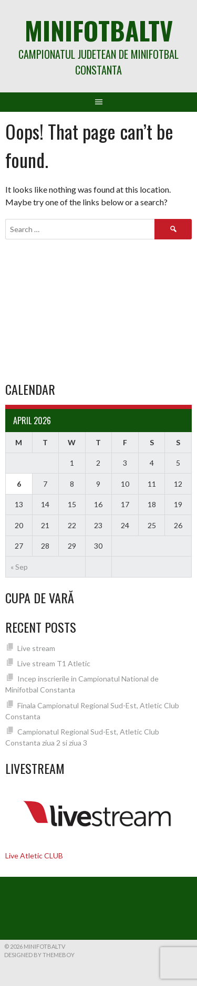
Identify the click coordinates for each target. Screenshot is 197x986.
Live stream (36, 648)
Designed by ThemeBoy (39, 954)
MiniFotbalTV (99, 30)
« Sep (19, 566)
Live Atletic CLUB (34, 855)
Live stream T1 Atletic (53, 663)
